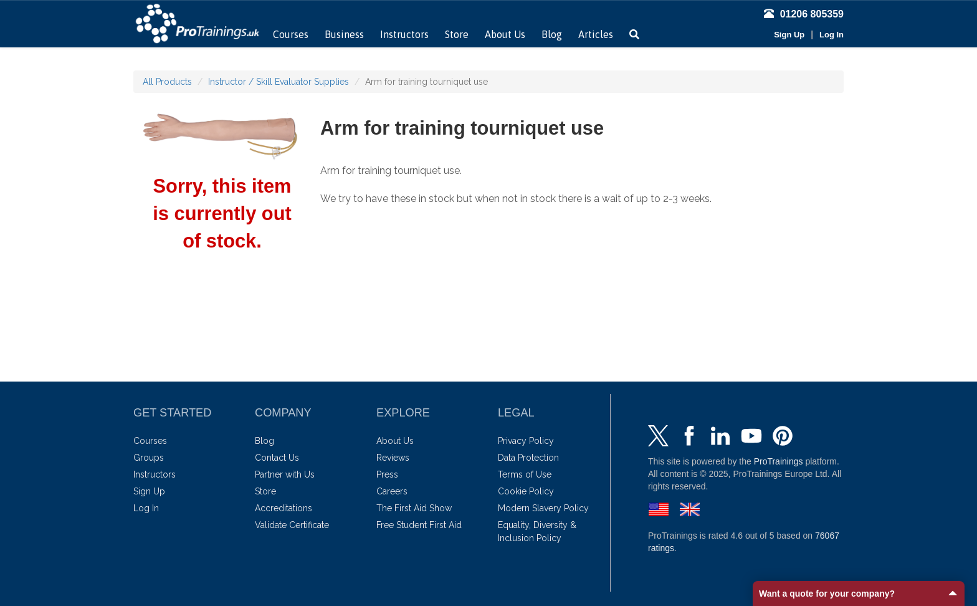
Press (387, 474)
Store (457, 34)
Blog (551, 34)
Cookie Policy (526, 491)
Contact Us (277, 458)
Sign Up (789, 34)
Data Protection (528, 458)
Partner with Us (285, 474)
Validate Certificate (292, 525)
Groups (148, 458)
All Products (167, 82)
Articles (595, 34)
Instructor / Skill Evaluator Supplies (278, 82)
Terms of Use (524, 474)
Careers (391, 491)
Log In (831, 34)
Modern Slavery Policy (543, 508)
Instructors (404, 34)
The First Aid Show (414, 508)
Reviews (392, 458)
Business (344, 34)
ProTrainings (778, 461)
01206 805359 (804, 14)
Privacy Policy (526, 441)
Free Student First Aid (419, 525)
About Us (505, 34)
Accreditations (283, 508)
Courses (290, 34)
